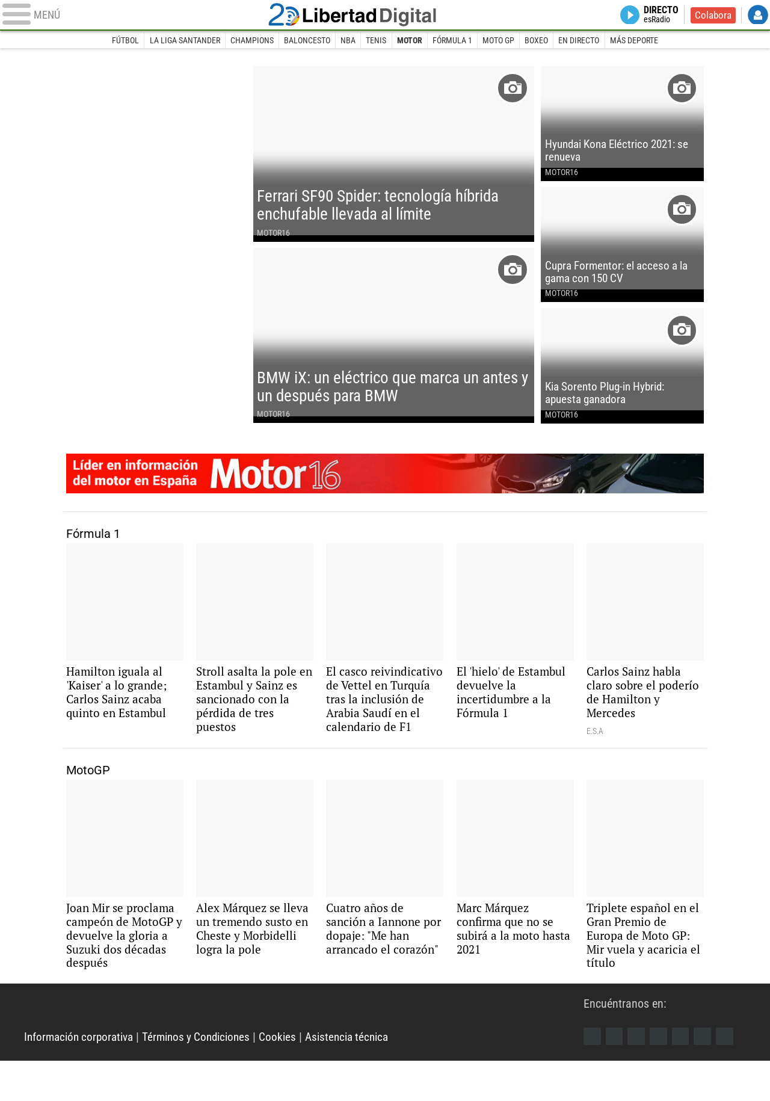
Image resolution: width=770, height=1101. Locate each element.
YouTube (661, 1076)
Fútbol (123, 41)
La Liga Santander (182, 41)
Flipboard (684, 1076)
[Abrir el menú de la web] (144, 15)
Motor (409, 41)
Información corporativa (82, 1077)
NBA (347, 41)
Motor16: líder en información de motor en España (385, 491)
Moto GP (500, 41)
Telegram (707, 1076)
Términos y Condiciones (205, 1077)
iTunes (730, 1076)
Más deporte (636, 41)
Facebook (593, 1076)
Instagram (638, 1076)
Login (758, 15)
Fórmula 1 (453, 41)
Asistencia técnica (362, 1077)
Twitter (615, 1076)
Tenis (376, 41)
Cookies (290, 1077)
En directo (581, 41)
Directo (658, 15)
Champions (250, 41)
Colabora (712, 16)
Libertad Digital (385, 16)
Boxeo (538, 41)
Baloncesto (306, 41)
